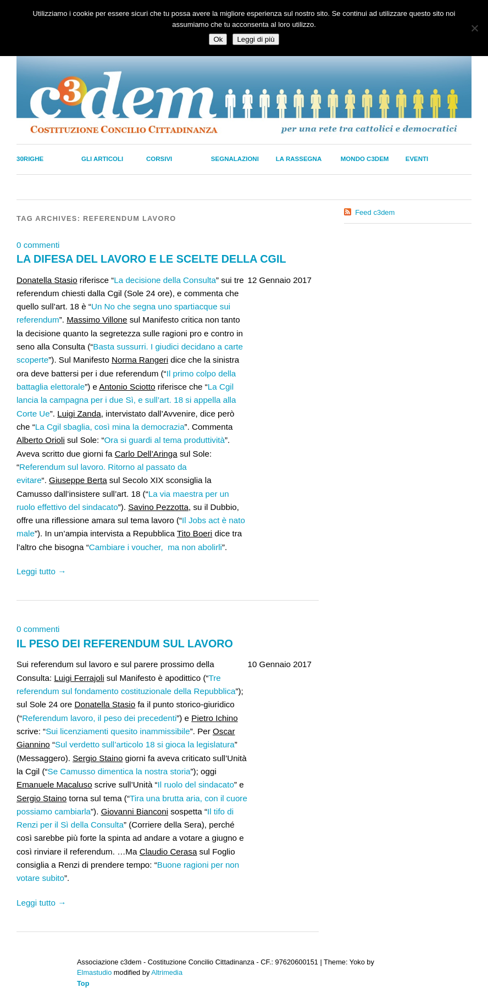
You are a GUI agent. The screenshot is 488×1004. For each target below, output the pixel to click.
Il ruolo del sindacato (196, 784)
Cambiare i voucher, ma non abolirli (155, 547)
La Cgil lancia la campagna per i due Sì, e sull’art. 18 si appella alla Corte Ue (126, 400)
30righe (29, 159)
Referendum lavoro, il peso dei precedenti (99, 718)
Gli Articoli (102, 159)
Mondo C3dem (365, 159)
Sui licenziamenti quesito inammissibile (118, 731)
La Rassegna (298, 159)
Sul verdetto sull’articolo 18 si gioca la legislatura (145, 744)
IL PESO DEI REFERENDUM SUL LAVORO (124, 643)
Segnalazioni (235, 159)
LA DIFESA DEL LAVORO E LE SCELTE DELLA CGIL (151, 259)
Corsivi (159, 159)
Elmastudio (94, 972)
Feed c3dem (375, 212)
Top (83, 983)
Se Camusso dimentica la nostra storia (119, 771)
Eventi (417, 159)
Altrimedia (166, 972)
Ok (218, 39)
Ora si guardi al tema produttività (164, 440)
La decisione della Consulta (165, 280)
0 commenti (38, 244)
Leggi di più (255, 39)
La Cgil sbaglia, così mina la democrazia (110, 426)
